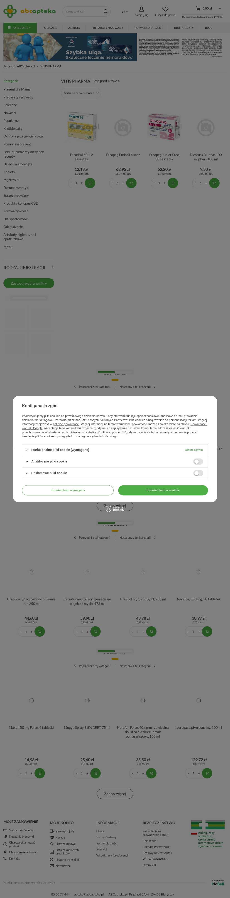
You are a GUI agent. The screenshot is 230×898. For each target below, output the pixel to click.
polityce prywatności (66, 424)
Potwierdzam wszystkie (163, 490)
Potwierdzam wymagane (68, 490)
